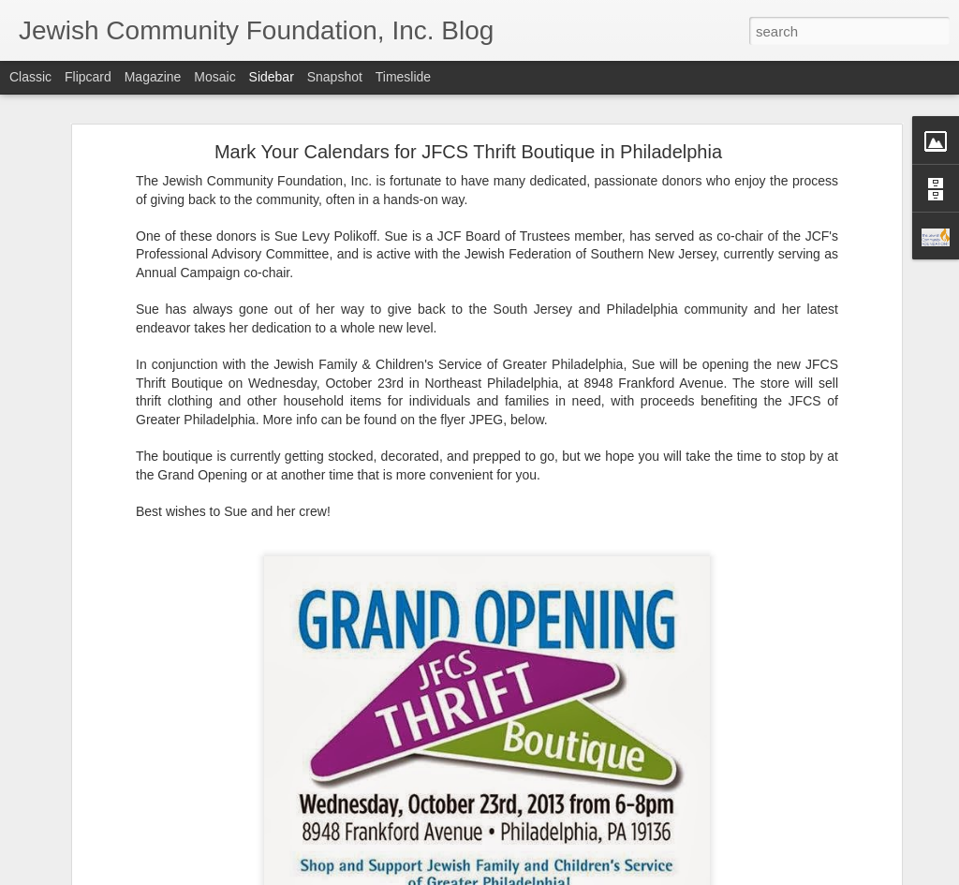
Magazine (153, 76)
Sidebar (271, 76)
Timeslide (403, 76)
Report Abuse (593, 874)
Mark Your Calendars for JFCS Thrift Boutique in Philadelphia (468, 118)
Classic (30, 76)
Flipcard (88, 76)
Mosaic (214, 76)
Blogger (538, 874)
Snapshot (334, 76)
